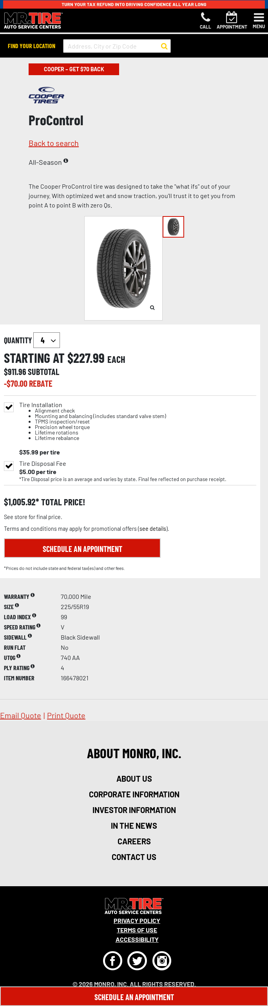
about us (134, 778)
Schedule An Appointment (134, 997)
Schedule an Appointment (82, 548)
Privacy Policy (137, 920)
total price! (62, 502)
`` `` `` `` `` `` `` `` (46, 340)
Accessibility (137, 939)
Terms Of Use (137, 930)
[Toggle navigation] (259, 21)
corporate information (134, 794)
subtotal (43, 371)
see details (152, 528)
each (116, 359)
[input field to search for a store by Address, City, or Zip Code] (117, 46)
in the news (134, 825)
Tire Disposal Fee (42, 463)
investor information (134, 810)
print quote (66, 715)
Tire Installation (92, 421)
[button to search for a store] (164, 46)
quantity (32, 340)
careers (134, 841)
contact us (134, 857)
